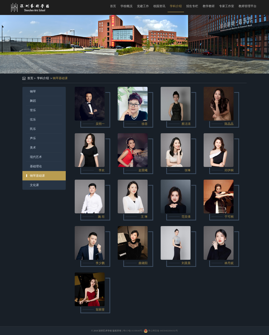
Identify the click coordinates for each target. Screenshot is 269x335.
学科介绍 (176, 6)
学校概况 (126, 6)
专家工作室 (226, 6)
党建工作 (143, 6)
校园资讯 (159, 6)
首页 (113, 6)
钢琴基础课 (60, 78)
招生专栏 (192, 6)
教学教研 (209, 6)
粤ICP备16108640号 (132, 330)
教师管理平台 (247, 6)
